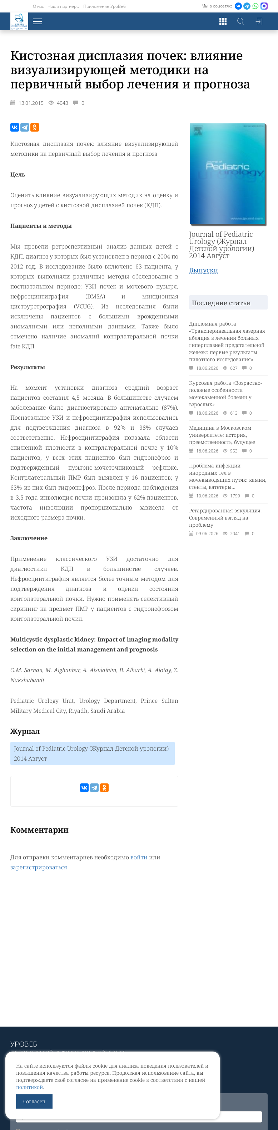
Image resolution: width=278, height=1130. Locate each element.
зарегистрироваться (38, 867)
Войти (259, 21)
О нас (38, 6)
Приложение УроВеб (104, 6)
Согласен (34, 1101)
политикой (29, 1087)
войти (139, 857)
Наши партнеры (64, 6)
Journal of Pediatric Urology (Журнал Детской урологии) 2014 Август (91, 753)
